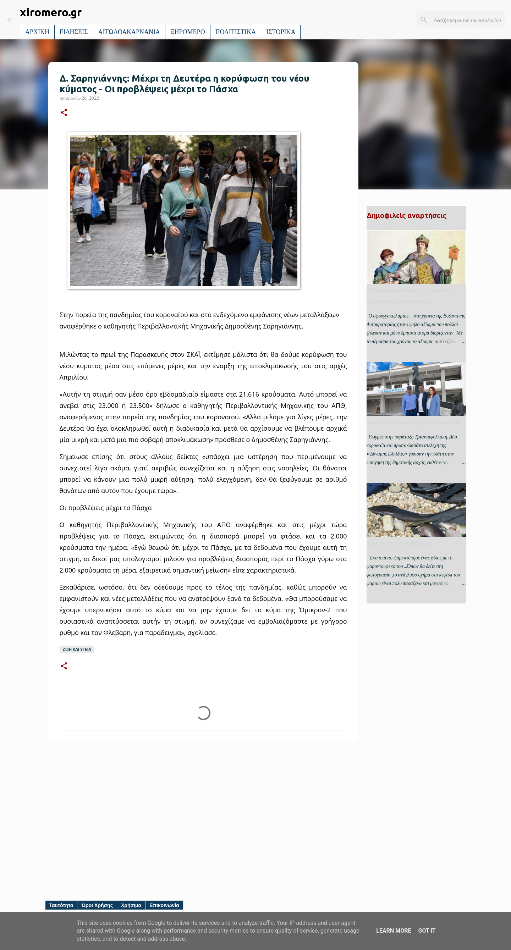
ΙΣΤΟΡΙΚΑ (280, 31)
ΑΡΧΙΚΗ (37, 31)
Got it (426, 930)
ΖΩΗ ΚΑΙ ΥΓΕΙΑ (76, 649)
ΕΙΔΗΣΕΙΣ (74, 31)
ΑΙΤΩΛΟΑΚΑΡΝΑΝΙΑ (129, 31)
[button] (64, 113)
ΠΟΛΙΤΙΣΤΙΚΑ (235, 31)
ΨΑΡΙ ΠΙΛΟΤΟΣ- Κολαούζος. (400, 543)
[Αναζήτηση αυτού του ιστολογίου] (468, 19)
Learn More (393, 930)
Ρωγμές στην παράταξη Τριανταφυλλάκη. (415, 422)
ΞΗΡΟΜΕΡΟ (187, 31)
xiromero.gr (51, 12)
